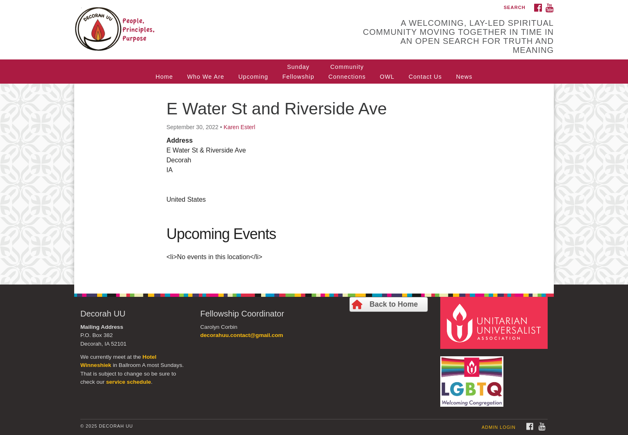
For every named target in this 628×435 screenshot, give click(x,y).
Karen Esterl (239, 127)
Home (164, 76)
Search (515, 7)
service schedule (128, 382)
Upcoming (253, 76)
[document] (314, 184)
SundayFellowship (298, 72)
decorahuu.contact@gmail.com (241, 335)
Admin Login (499, 427)
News (464, 76)
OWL (387, 76)
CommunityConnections (347, 72)
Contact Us (425, 76)
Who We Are (205, 76)
